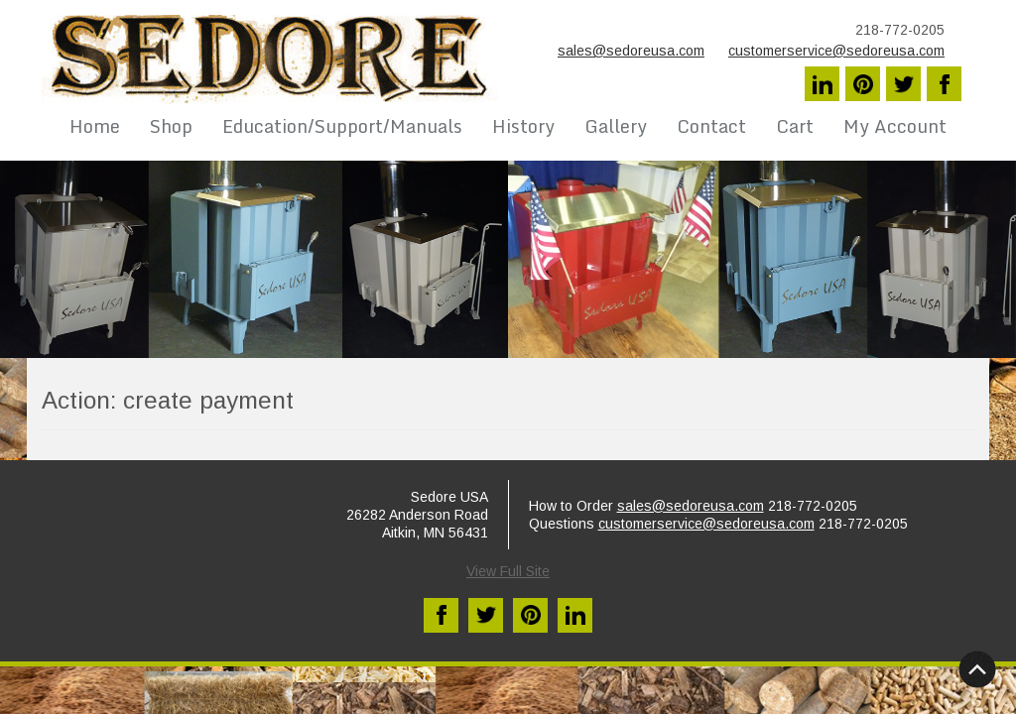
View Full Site (508, 571)
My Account (895, 126)
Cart (795, 126)
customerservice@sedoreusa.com (836, 51)
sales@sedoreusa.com (631, 51)
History (523, 126)
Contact (711, 126)
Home (94, 126)
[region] (508, 259)
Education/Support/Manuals (342, 126)
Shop (171, 126)
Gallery (615, 126)
